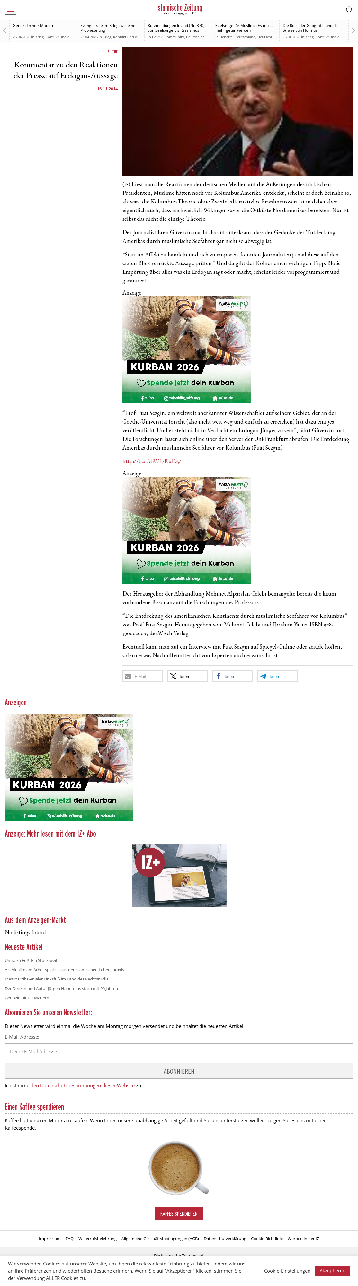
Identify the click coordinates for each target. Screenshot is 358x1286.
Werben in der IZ (303, 1238)
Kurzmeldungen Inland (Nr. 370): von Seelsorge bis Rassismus (177, 28)
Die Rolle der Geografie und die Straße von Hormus (311, 28)
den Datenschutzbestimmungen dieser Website (83, 1085)
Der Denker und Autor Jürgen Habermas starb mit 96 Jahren (61, 988)
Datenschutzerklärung (225, 1238)
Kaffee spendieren (179, 1214)
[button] (142, 676)
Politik (157, 36)
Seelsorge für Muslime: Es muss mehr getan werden (244, 28)
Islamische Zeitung (179, 7)
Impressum (50, 1238)
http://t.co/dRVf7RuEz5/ (151, 462)
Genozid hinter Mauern (33, 25)
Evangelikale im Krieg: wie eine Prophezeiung (107, 28)
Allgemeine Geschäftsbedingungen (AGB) (160, 1238)
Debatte (226, 36)
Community (174, 36)
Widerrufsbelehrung (97, 1238)
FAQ (70, 1238)
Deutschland (196, 36)
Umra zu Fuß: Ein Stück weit (31, 960)
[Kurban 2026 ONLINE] (186, 402)
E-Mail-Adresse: (22, 1036)
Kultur (112, 51)
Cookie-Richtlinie (267, 1238)
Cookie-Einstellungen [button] (287, 1270)
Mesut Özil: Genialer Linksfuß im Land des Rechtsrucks (56, 979)
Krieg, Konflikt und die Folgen (60, 36)
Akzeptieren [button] (332, 1270)
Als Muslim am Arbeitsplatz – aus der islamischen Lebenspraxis (64, 969)
